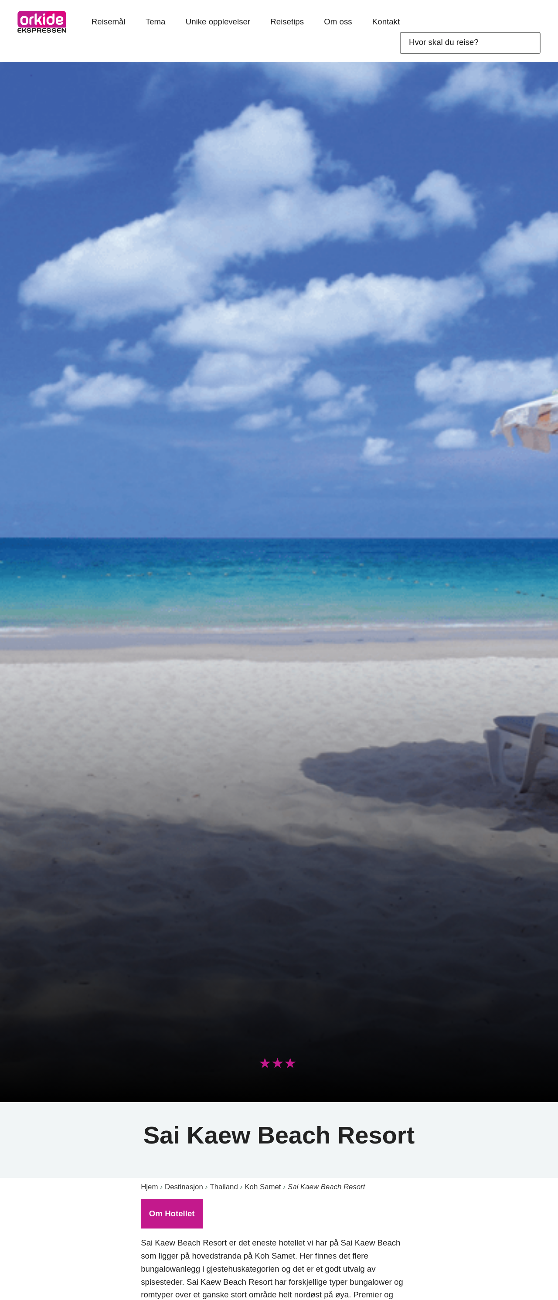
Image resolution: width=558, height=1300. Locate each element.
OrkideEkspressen (41, 22)
